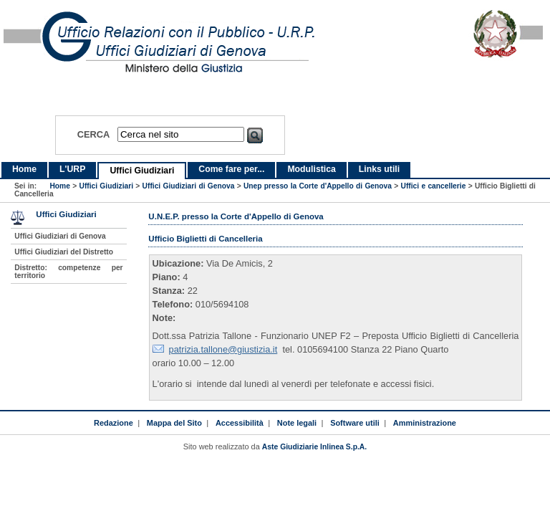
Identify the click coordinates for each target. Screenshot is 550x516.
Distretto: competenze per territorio (68, 272)
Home (24, 169)
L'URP (72, 169)
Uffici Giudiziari (142, 171)
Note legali (297, 423)
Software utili (355, 423)
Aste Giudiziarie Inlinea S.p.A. (314, 447)
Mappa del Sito (174, 423)
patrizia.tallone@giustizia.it (223, 349)
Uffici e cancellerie (433, 186)
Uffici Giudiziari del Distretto (63, 252)
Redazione (113, 423)
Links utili (379, 169)
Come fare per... (231, 169)
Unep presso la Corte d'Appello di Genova (317, 186)
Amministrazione (424, 423)
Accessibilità (240, 423)
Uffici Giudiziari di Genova (189, 186)
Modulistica (311, 169)
